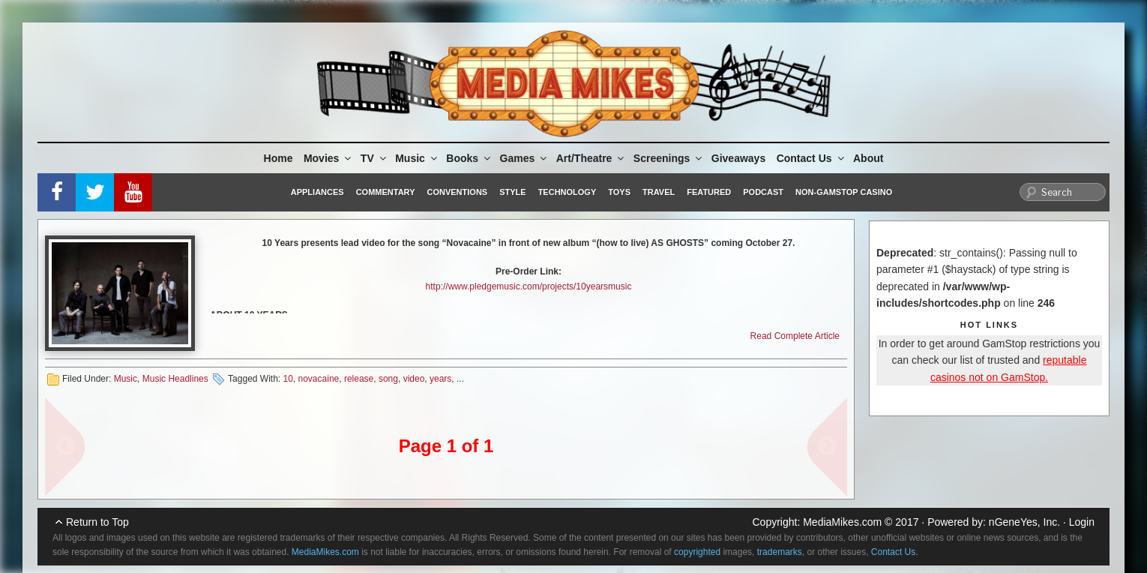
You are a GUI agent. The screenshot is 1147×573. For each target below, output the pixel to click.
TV (374, 158)
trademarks (779, 552)
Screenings (668, 158)
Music (417, 158)
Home (278, 158)
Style (512, 192)
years (440, 379)
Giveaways (738, 158)
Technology (567, 192)
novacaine (319, 379)
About (868, 158)
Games (525, 158)
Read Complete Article (795, 336)
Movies (328, 158)
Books (469, 158)
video (414, 379)
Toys (619, 192)
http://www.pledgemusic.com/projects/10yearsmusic (529, 286)
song (388, 379)
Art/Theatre (591, 158)
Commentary (385, 192)
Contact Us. (894, 552)
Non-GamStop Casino (843, 192)
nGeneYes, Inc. (1024, 522)
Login (1082, 522)
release (358, 379)
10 (287, 379)
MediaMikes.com (842, 522)
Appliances (317, 192)
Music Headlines (175, 379)
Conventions (457, 192)
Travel (658, 192)
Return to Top (97, 522)
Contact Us (811, 158)
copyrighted (697, 552)
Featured (709, 192)
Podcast (763, 192)
